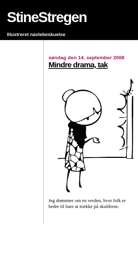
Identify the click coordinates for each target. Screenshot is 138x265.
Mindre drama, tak (78, 64)
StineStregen (47, 17)
